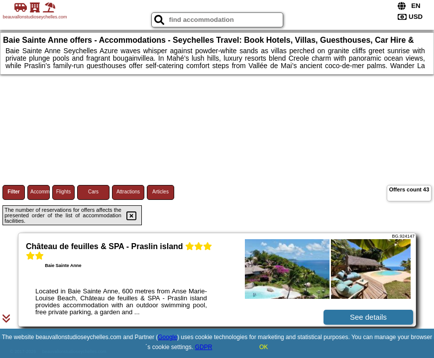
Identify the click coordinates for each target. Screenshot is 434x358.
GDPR (204, 347)
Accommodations (40, 191)
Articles (160, 191)
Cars (93, 191)
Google (167, 337)
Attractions (128, 191)
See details (368, 317)
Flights (63, 191)
